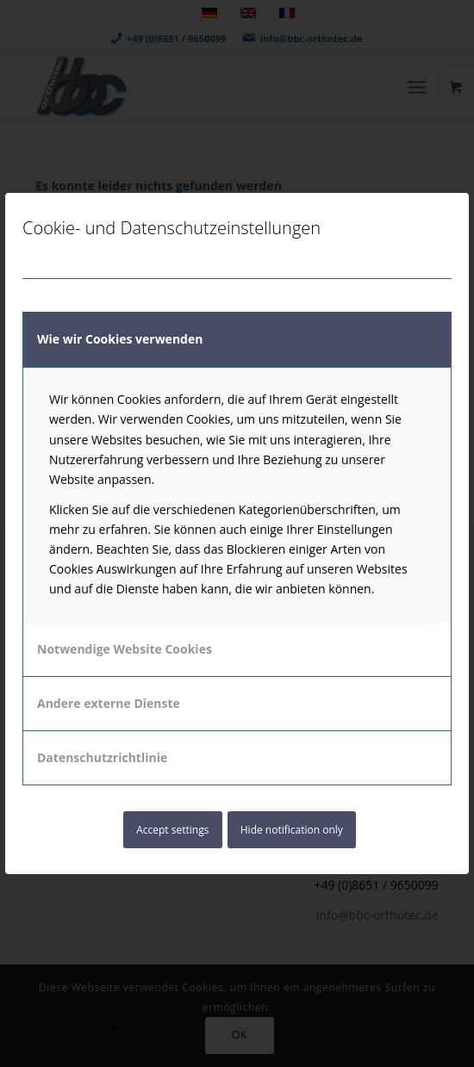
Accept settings (172, 829)
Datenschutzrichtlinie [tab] (102, 757)
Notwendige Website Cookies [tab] (124, 649)
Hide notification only (291, 829)
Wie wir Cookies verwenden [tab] (120, 339)
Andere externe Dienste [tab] (108, 703)
